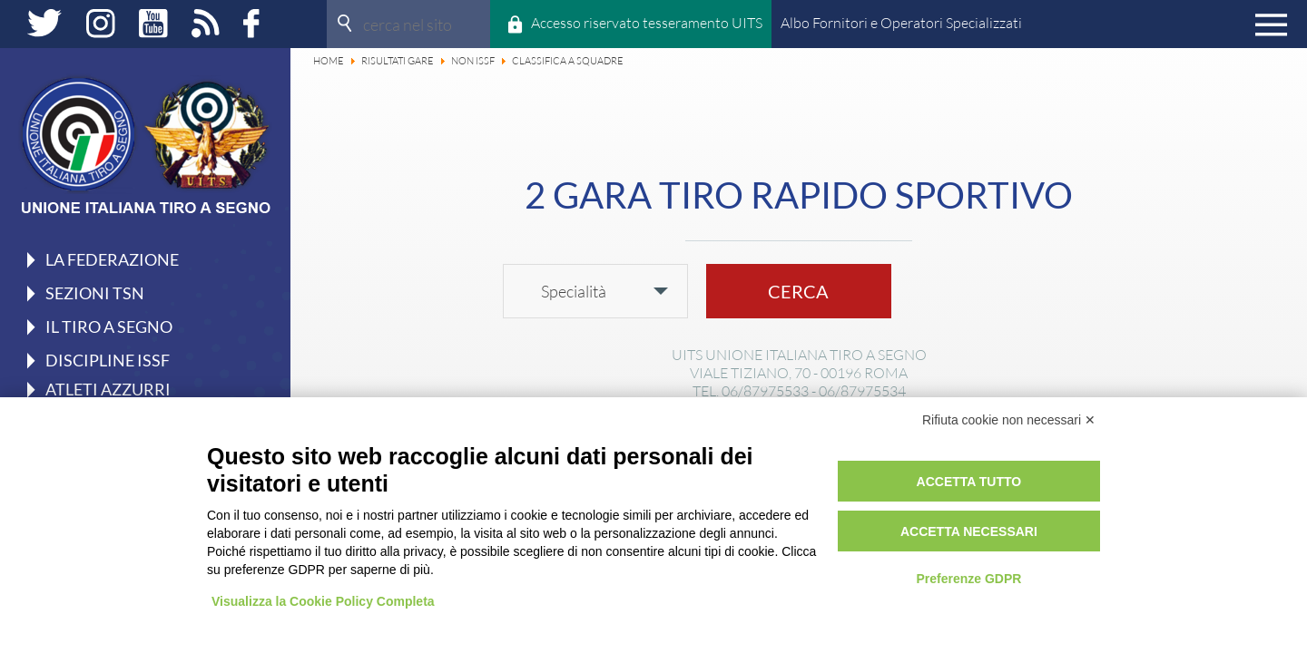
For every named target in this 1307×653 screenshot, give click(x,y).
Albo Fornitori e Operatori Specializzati (901, 23)
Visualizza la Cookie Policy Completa (323, 601)
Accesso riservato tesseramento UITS (646, 23)
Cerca (798, 291)
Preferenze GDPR (968, 578)
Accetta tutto (969, 481)
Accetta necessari (968, 531)
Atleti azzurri (108, 389)
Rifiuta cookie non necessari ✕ (1009, 420)
